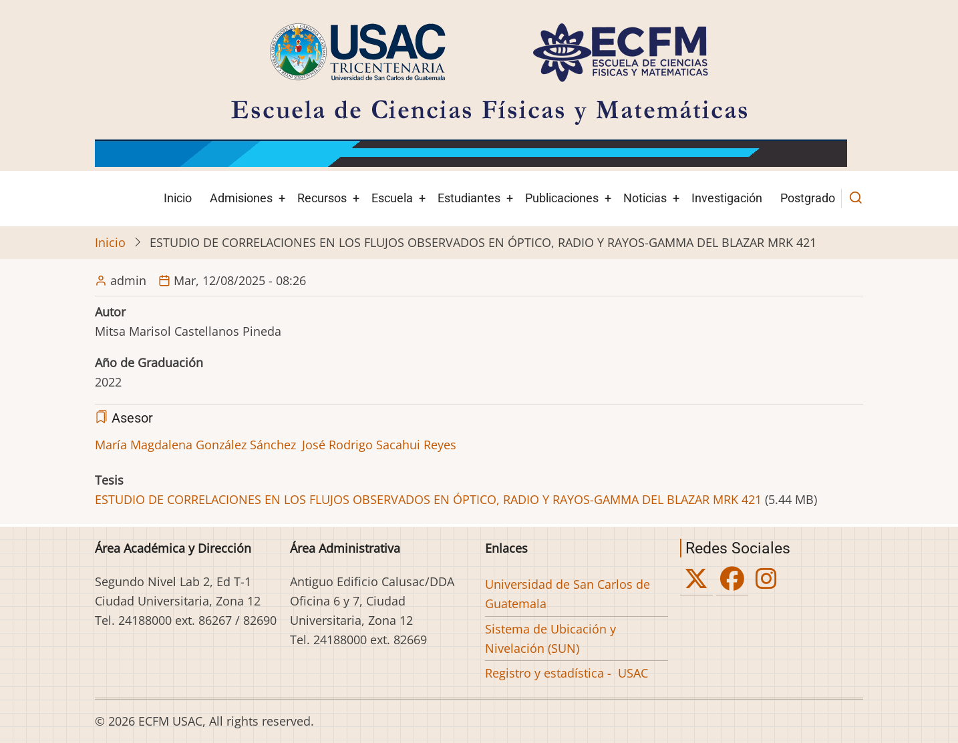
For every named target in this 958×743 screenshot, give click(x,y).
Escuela (392, 198)
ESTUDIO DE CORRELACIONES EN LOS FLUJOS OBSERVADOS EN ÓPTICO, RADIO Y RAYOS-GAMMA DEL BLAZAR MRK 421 (428, 499)
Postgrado (807, 198)
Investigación (726, 198)
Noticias (645, 198)
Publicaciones (562, 198)
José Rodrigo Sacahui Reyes (379, 445)
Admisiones (241, 198)
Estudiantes (469, 198)
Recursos (322, 198)
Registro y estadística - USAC (566, 673)
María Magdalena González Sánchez (195, 445)
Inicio (178, 198)
